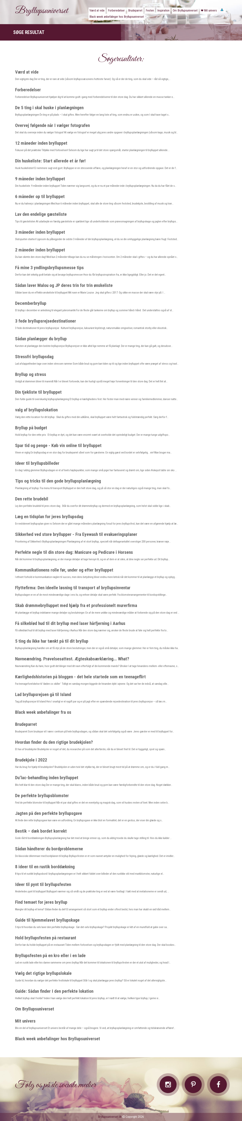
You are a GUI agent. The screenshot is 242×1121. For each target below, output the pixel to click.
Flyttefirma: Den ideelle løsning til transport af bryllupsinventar (72, 587)
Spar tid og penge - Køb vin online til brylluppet (58, 445)
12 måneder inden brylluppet (41, 143)
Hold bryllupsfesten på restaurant (45, 937)
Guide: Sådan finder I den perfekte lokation (54, 991)
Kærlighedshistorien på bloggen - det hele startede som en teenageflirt (80, 676)
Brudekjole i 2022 (31, 760)
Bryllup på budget (31, 427)
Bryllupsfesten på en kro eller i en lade (50, 955)
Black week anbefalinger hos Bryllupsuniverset (57, 1038)
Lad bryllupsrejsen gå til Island (43, 694)
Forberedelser (28, 89)
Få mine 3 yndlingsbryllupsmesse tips (49, 267)
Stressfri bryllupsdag (34, 356)
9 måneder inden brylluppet (40, 178)
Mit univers (25, 1021)
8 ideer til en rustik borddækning (45, 866)
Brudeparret (26, 724)
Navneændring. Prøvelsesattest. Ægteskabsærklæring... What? (72, 659)
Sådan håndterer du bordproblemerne (49, 848)
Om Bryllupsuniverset (34, 1009)
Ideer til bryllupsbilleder (37, 463)
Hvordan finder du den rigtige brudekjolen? (54, 742)
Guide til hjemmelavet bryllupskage (47, 920)
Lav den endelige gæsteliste (41, 214)
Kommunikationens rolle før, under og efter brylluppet (64, 570)
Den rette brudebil (31, 499)
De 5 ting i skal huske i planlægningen (49, 107)
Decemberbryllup (30, 303)
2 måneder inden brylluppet (40, 250)
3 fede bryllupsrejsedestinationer (45, 321)
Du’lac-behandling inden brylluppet (46, 777)
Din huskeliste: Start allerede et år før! (50, 161)
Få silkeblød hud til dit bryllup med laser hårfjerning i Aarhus (70, 623)
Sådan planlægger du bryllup (41, 338)
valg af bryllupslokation (36, 410)
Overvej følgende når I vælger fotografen (52, 125)
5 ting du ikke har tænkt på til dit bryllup (51, 641)
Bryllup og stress (30, 374)
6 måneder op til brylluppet (40, 196)
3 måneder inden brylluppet (40, 232)
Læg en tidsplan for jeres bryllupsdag (49, 516)
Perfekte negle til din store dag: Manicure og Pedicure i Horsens (74, 552)
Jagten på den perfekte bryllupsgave (48, 813)
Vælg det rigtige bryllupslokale (43, 973)
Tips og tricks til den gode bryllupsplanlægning (58, 481)
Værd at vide (27, 72)
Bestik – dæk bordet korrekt (41, 831)
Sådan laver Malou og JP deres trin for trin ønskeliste (64, 285)
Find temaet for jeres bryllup (41, 902)
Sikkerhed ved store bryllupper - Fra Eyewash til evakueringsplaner (76, 534)
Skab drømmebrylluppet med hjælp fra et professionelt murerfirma (76, 605)
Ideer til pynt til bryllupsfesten (43, 884)
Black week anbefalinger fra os (43, 712)
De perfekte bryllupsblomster (42, 795)
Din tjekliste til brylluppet (38, 392)
